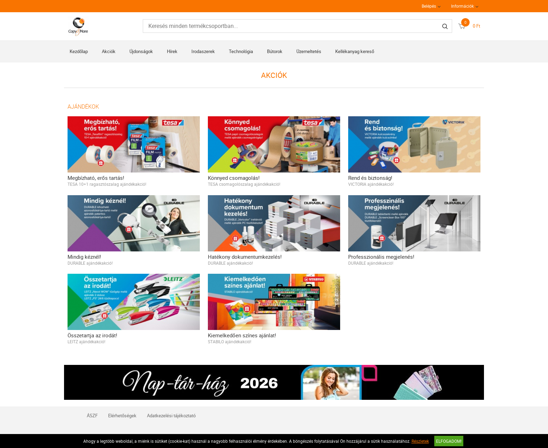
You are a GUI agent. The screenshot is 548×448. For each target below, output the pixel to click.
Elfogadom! (449, 441)
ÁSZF (92, 415)
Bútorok (274, 51)
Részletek (420, 441)
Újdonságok (141, 51)
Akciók (108, 51)
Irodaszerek (203, 51)
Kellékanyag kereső (354, 51)
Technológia (241, 51)
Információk (462, 6)
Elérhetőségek (122, 415)
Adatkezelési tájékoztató (171, 415)
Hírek (172, 51)
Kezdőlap (79, 51)
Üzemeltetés (308, 51)
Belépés (429, 6)
